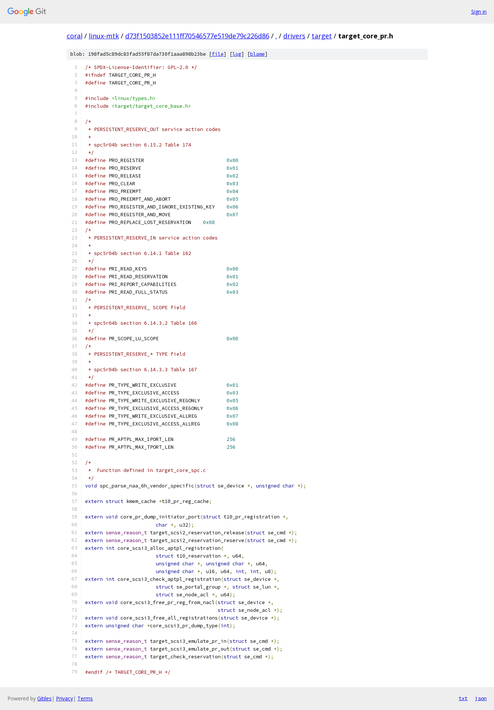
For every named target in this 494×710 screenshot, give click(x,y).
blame (257, 54)
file (218, 54)
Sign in (479, 11)
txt (463, 698)
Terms (85, 698)
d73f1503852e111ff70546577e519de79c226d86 (197, 35)
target (322, 35)
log (236, 54)
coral (75, 35)
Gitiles (44, 698)
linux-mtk (104, 35)
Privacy (64, 698)
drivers (294, 35)
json (481, 698)
